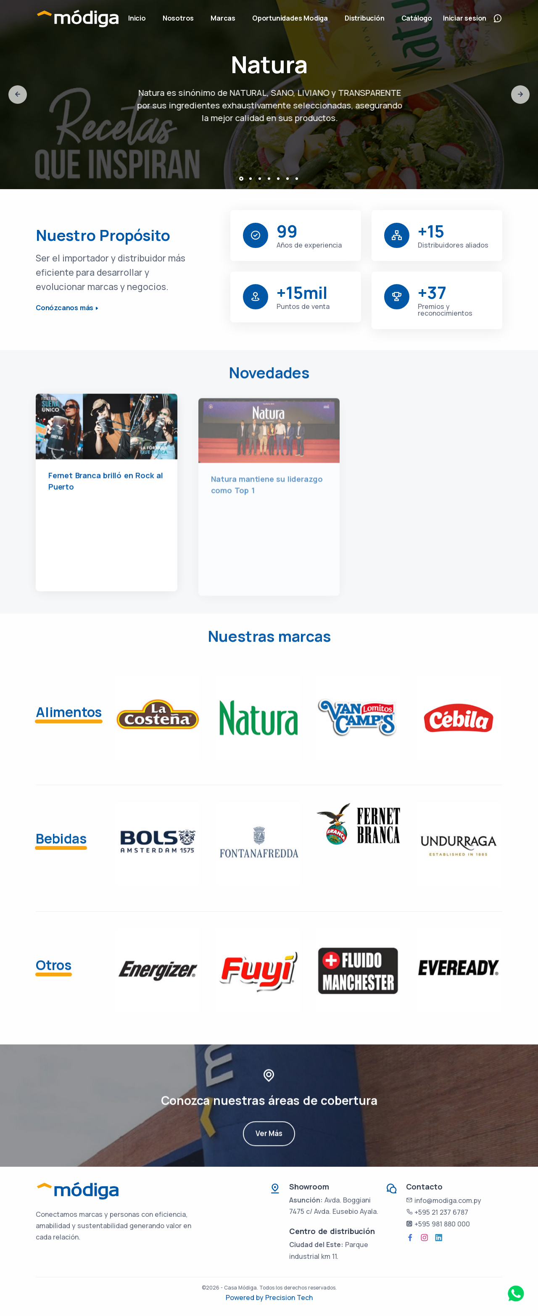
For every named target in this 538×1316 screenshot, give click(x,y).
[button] (241, 179)
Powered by (245, 1297)
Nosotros (178, 18)
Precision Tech (289, 1297)
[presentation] (17, 94)
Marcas (223, 18)
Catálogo (416, 18)
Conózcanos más (64, 307)
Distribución (365, 18)
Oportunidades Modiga (290, 18)
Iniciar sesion (464, 18)
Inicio (137, 18)
